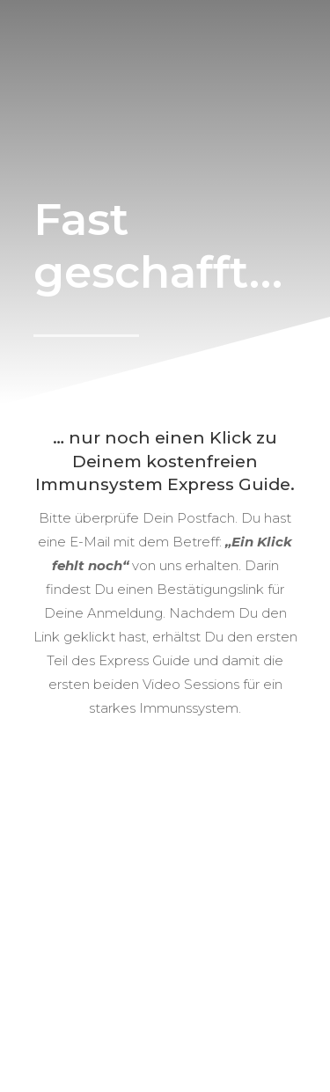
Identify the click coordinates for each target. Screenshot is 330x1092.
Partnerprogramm (221, 969)
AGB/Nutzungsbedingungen (121, 989)
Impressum (246, 989)
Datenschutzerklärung (167, 1010)
